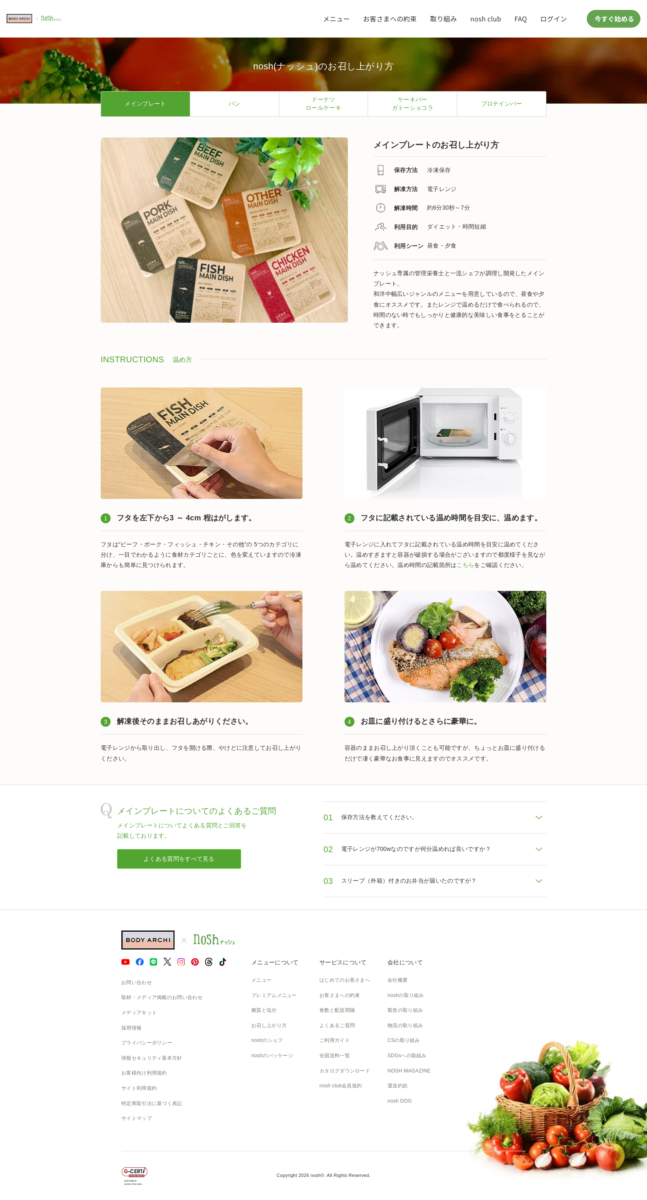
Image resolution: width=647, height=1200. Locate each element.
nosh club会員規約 (340, 1086)
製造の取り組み (405, 1010)
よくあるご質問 (337, 1025)
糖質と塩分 (264, 1010)
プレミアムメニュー (274, 995)
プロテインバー (501, 103)
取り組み (443, 19)
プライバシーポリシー (146, 1043)
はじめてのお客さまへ (344, 980)
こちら (465, 565)
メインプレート (145, 103)
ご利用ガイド (334, 1040)
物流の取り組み (405, 1025)
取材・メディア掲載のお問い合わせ (162, 997)
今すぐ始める (613, 19)
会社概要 (397, 980)
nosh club (485, 19)
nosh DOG (399, 1101)
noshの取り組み (405, 995)
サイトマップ (136, 1118)
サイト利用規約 (139, 1088)
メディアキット (139, 1013)
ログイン (553, 19)
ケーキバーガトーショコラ (412, 103)
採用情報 (131, 1028)
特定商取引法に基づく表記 (151, 1103)
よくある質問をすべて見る (179, 858)
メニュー (336, 19)
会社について (405, 962)
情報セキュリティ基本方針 (151, 1058)
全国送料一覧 (334, 1055)
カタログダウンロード (344, 1071)
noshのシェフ (267, 1040)
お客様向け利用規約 (144, 1073)
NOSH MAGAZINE (409, 1071)
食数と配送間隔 (337, 1010)
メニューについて (274, 962)
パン (235, 103)
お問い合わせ (136, 982)
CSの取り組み (403, 1040)
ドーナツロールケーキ (323, 103)
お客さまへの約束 (390, 19)
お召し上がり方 (269, 1025)
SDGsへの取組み (407, 1055)
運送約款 (397, 1086)
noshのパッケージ (272, 1055)
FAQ (521, 19)
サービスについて (342, 962)
